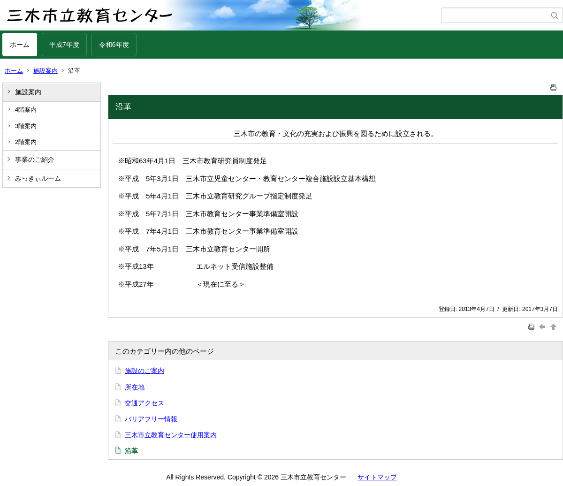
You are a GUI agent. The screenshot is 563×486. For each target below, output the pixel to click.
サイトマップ (377, 477)
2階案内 (26, 141)
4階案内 (26, 109)
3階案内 (26, 125)
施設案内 (45, 70)
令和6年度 (114, 44)
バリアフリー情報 (151, 419)
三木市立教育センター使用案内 (171, 435)
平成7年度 (64, 44)
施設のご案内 (144, 370)
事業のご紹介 (34, 159)
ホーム (20, 44)
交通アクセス (144, 403)
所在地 (135, 387)
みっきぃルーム (38, 178)
